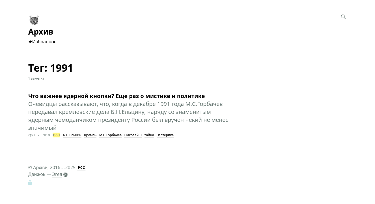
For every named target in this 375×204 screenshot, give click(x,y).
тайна (149, 135)
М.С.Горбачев (110, 135)
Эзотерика (165, 135)
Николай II (133, 135)
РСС (81, 167)
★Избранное (42, 42)
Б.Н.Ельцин (72, 135)
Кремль (90, 135)
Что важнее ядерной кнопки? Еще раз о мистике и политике (116, 96)
